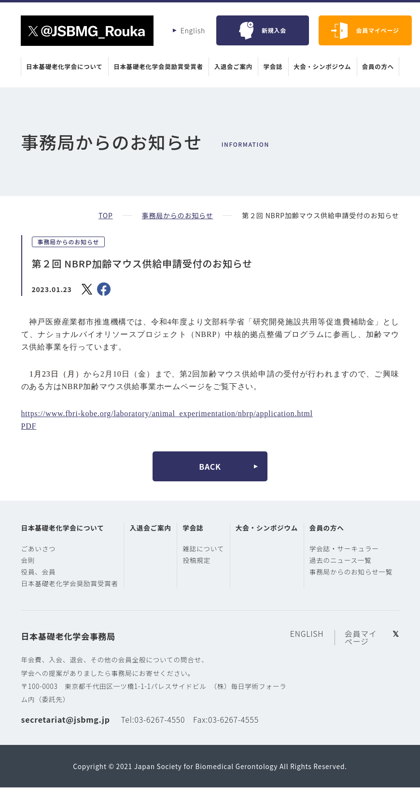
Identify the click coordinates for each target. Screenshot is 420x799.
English (193, 30)
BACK (210, 466)
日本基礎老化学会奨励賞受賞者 (159, 66)
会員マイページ (377, 30)
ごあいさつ (39, 548)
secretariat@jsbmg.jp (65, 731)
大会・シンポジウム (319, 66)
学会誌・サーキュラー (350, 548)
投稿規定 (199, 571)
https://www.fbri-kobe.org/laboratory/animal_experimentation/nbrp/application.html (167, 413)
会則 (28, 560)
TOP (105, 215)
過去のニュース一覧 (346, 560)
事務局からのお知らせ (177, 215)
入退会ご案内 (232, 66)
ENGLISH (309, 645)
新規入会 (274, 30)
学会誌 (271, 66)
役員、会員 (39, 571)
